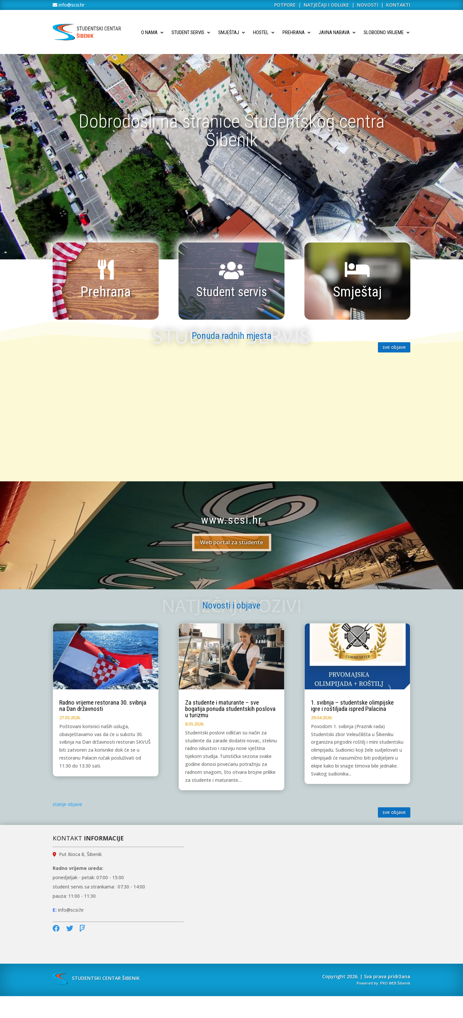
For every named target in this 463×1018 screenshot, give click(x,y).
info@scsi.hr (70, 5)
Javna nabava (334, 32)
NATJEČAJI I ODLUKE (326, 5)
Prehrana (294, 32)
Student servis (188, 32)
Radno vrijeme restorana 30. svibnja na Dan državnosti (102, 706)
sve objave (394, 347)
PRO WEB (388, 983)
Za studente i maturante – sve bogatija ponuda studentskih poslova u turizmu (230, 709)
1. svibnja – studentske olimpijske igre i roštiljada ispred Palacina (352, 706)
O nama (149, 32)
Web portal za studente (231, 542)
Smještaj (228, 32)
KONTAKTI (398, 5)
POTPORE (285, 5)
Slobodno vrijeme (384, 32)
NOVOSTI (368, 5)
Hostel (261, 32)
